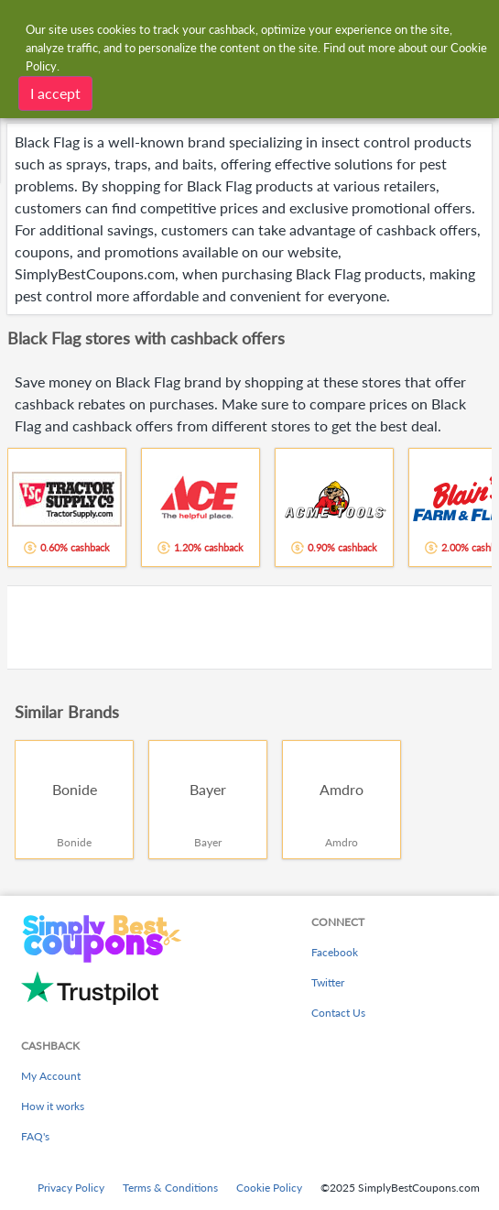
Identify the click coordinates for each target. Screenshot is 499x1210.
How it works (52, 1106)
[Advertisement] (249, 627)
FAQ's (35, 1136)
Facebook (334, 952)
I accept (55, 93)
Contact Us (338, 1012)
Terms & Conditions (170, 1187)
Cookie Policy (269, 1187)
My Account (51, 1076)
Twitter (327, 982)
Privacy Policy (71, 1187)
